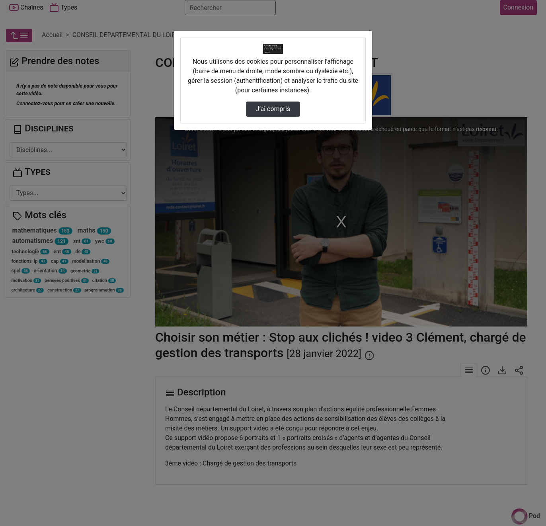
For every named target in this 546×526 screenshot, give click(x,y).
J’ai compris (273, 109)
